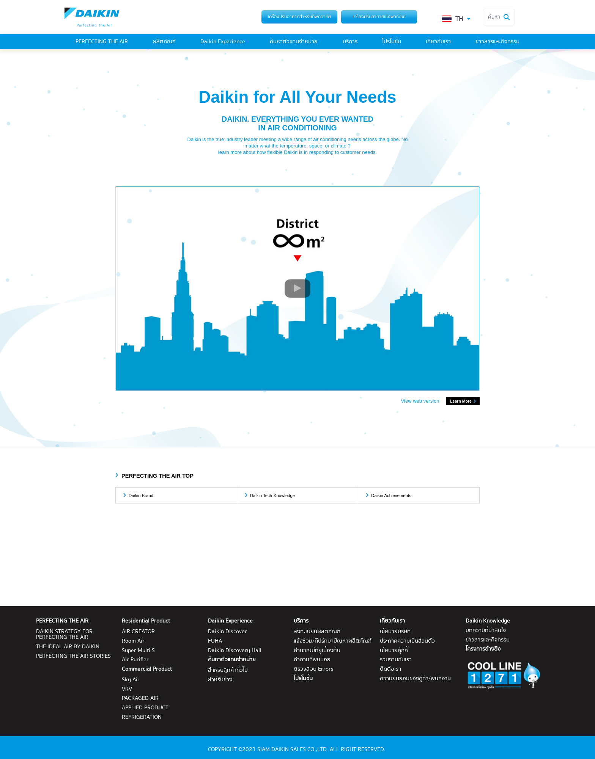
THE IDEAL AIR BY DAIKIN (67, 647)
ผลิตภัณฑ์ (164, 42)
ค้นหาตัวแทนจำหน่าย (294, 42)
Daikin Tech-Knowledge (272, 495)
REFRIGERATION (142, 717)
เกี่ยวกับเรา (438, 42)
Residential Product (146, 621)
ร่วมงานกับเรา (396, 660)
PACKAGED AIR (140, 698)
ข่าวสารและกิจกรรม (497, 42)
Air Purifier (135, 660)
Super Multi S (138, 651)
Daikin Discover (227, 632)
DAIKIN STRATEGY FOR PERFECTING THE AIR (64, 634)
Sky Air (131, 680)
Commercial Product (147, 669)
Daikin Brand (141, 495)
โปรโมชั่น (391, 42)
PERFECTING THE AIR (102, 42)
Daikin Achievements (391, 495)
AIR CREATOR (138, 632)
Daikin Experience (222, 42)
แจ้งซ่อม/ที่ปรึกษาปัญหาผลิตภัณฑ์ (332, 641)
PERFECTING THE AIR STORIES (73, 656)
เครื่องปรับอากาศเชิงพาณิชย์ (379, 16)
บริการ (350, 42)
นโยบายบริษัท (395, 632)
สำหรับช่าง (220, 680)
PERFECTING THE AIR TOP (157, 476)
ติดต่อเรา (390, 669)
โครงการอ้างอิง (483, 649)
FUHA (215, 641)
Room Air (133, 641)
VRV (127, 689)
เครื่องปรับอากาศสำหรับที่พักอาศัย (299, 16)
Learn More (461, 401)
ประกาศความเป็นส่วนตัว (407, 641)
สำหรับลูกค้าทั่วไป (228, 670)
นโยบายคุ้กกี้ (394, 651)
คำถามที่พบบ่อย (312, 660)
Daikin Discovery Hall (234, 651)
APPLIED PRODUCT (145, 708)
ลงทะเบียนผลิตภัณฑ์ (317, 632)
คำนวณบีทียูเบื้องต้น (317, 651)
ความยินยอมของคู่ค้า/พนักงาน (415, 679)
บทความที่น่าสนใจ (486, 631)
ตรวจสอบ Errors (314, 669)
